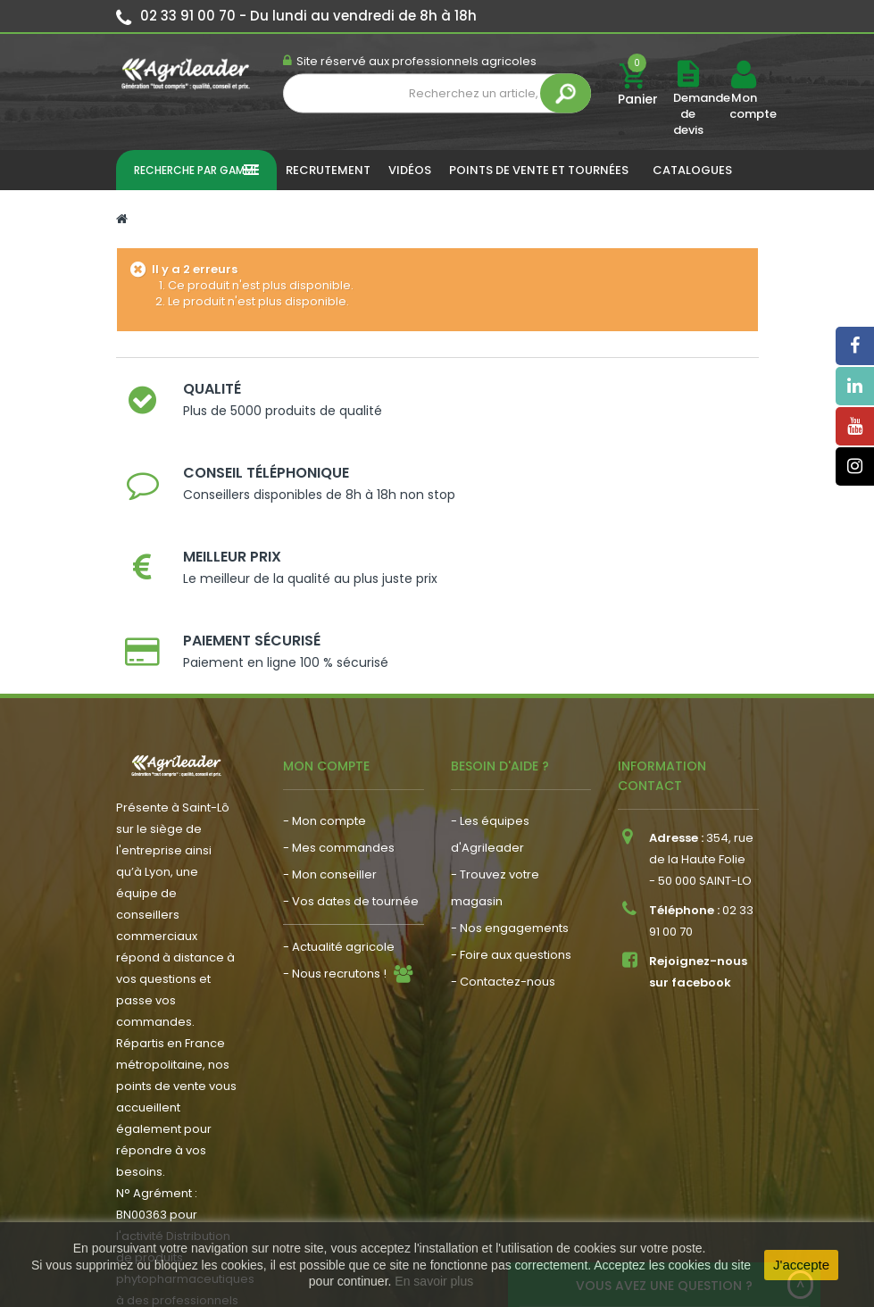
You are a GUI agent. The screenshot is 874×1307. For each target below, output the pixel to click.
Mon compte (743, 106)
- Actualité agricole (339, 816)
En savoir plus (434, 1281)
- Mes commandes (339, 717)
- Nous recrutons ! (335, 843)
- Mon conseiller (330, 744)
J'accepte (801, 1264)
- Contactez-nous (503, 851)
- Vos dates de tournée (351, 770)
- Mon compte (324, 690)
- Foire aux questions (511, 824)
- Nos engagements (510, 797)
